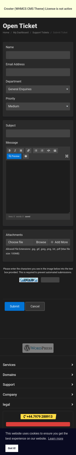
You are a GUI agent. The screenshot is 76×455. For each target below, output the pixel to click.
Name (10, 47)
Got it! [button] (12, 448)
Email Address (15, 64)
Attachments (14, 235)
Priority (10, 98)
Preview (14, 156)
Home (6, 32)
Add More (59, 242)
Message (12, 142)
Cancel (35, 306)
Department (13, 81)
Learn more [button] (55, 438)
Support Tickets (40, 32)
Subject (11, 125)
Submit (14, 306)
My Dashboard (21, 32)
